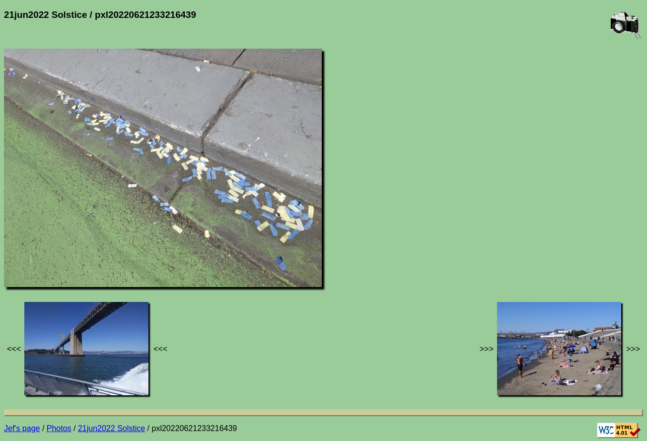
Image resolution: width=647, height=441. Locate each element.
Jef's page (22, 428)
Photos (59, 428)
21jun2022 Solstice (111, 428)
